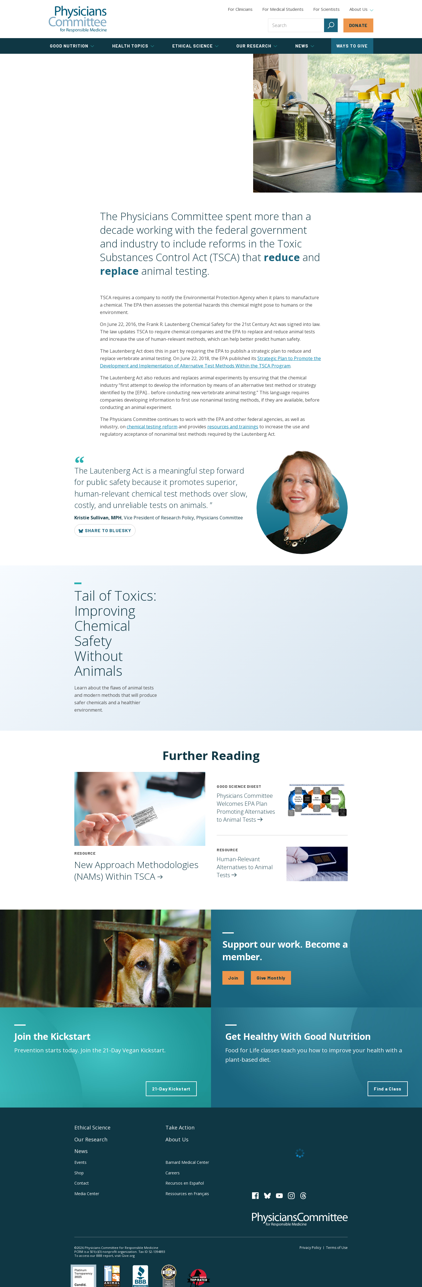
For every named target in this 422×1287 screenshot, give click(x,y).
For (283, 9)
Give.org (128, 1255)
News (81, 1151)
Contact (81, 1183)
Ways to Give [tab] (352, 45)
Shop (79, 1173)
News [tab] (304, 45)
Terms (337, 1247)
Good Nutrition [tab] (72, 45)
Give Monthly (271, 977)
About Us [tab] (361, 9)
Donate (358, 25)
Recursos (184, 1183)
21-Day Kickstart (171, 1088)
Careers (172, 1173)
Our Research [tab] (256, 45)
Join (233, 977)
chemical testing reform (152, 427)
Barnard (187, 1162)
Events (80, 1162)
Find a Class (387, 1088)
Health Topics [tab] (133, 45)
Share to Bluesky (105, 530)
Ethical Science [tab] (195, 45)
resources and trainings (232, 427)
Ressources (187, 1193)
